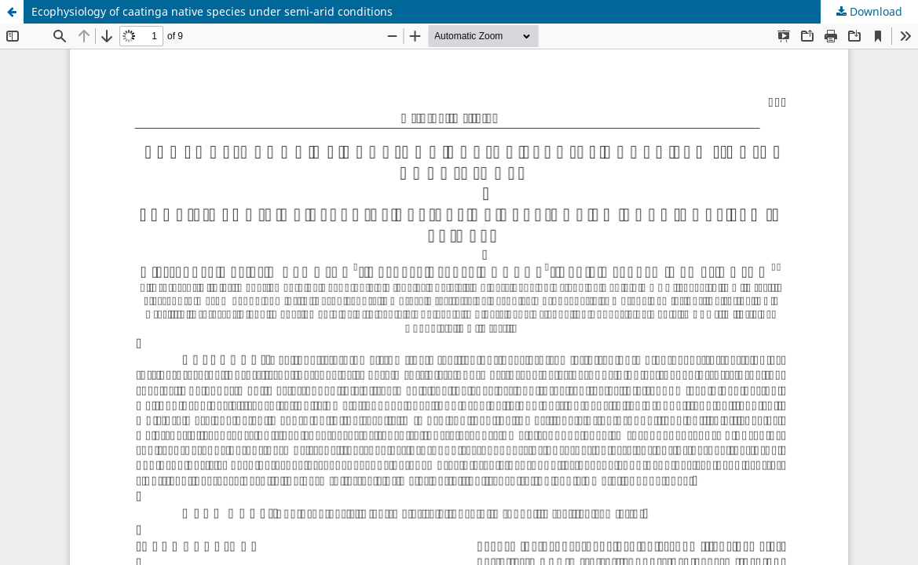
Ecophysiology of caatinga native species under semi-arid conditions (212, 11)
